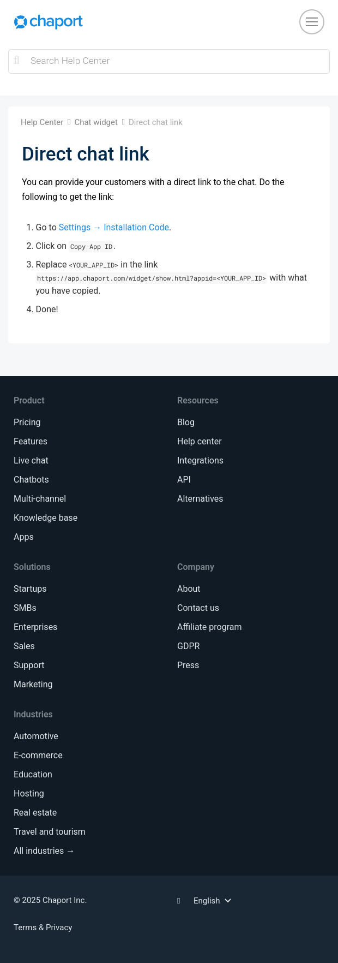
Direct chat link (156, 122)
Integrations (200, 460)
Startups (30, 589)
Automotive (36, 736)
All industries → (44, 851)
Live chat (31, 460)
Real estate (35, 812)
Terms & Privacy (43, 927)
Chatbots (31, 479)
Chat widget (95, 122)
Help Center (42, 122)
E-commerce (38, 755)
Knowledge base (45, 518)
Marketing (33, 684)
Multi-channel (40, 499)
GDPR (188, 646)
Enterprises (35, 627)
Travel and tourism (50, 832)
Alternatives (200, 499)
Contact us (198, 608)
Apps (24, 537)
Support (29, 665)
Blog (186, 422)
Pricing (27, 422)
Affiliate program (209, 627)
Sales (24, 646)
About (189, 589)
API (184, 479)
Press (188, 665)
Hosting (29, 793)
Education (33, 774)
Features (30, 441)
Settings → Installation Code (114, 227)
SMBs (25, 608)
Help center (199, 441)
